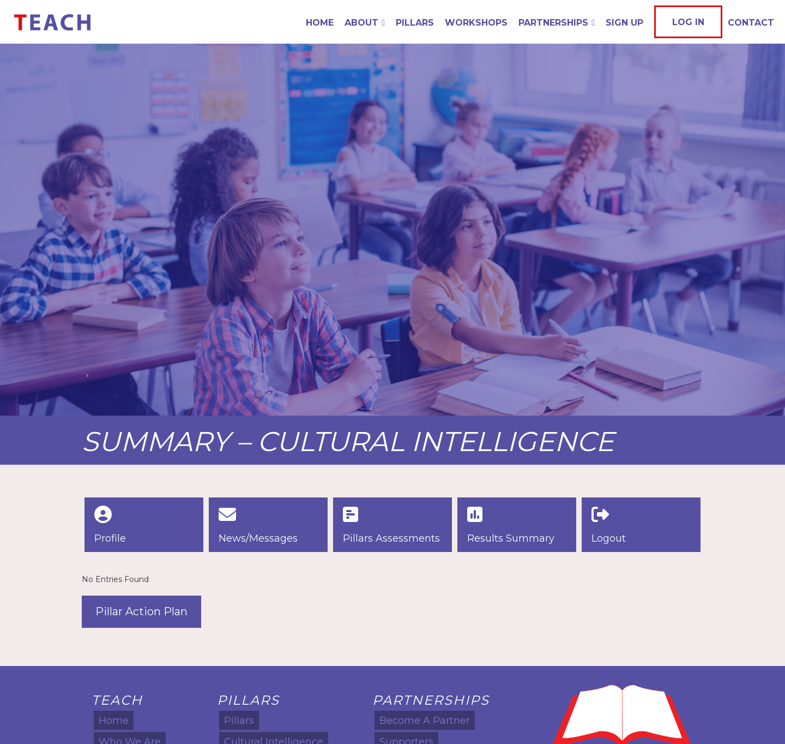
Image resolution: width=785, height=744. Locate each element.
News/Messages (258, 538)
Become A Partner (424, 721)
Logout (608, 538)
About (365, 22)
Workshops (476, 22)
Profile (110, 538)
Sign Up (624, 22)
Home (320, 22)
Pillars (415, 22)
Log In (688, 22)
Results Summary (510, 538)
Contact (751, 22)
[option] (392, 230)
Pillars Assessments (391, 538)
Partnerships (556, 22)
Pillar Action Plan (141, 611)
